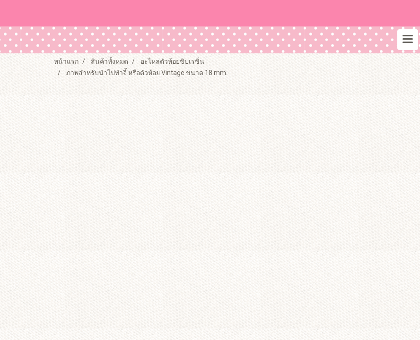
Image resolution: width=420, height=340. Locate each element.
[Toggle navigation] (407, 39)
